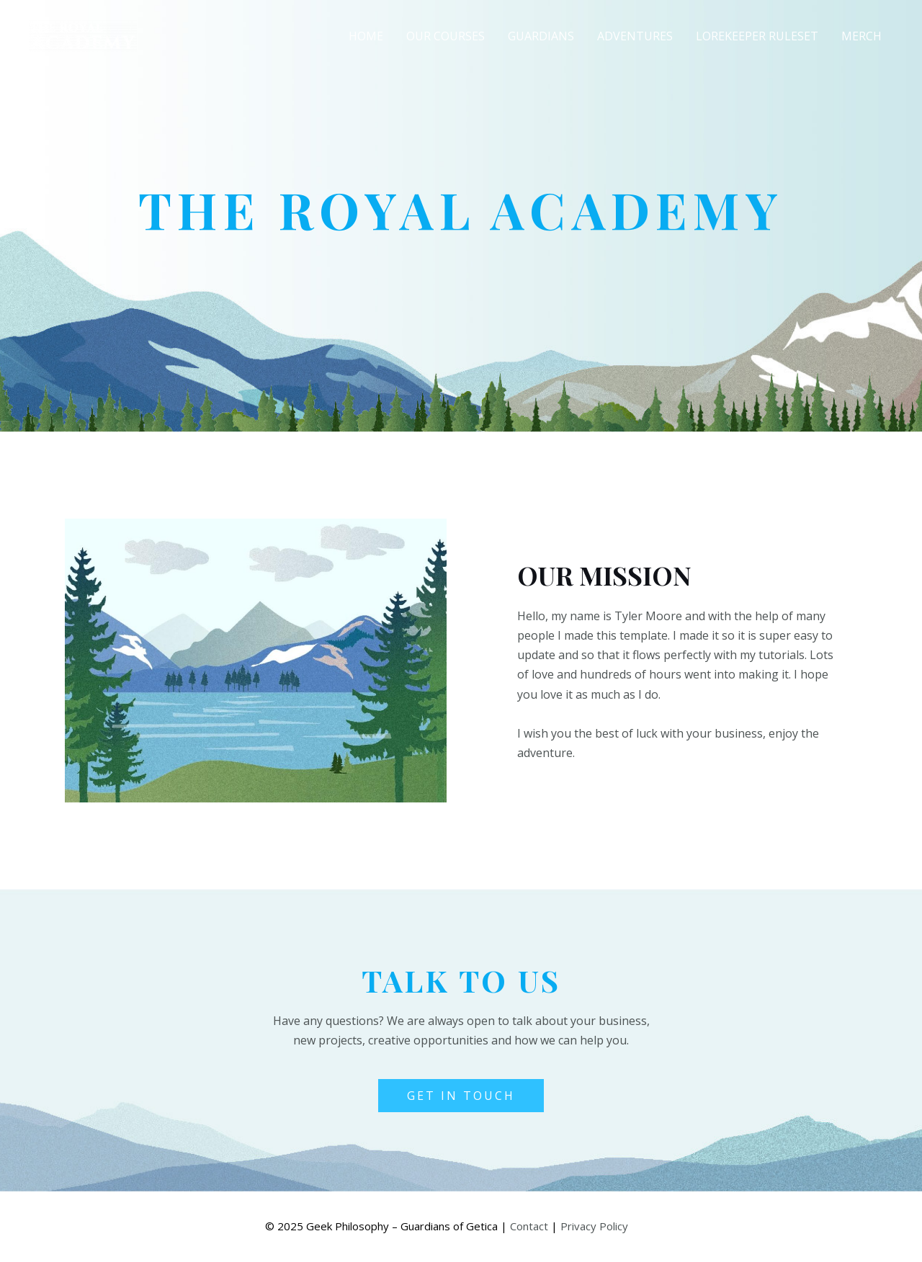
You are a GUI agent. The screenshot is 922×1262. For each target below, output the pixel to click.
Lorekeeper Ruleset (757, 36)
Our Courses (445, 36)
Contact (529, 1226)
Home (366, 36)
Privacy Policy (594, 1226)
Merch (861, 36)
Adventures (635, 36)
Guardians (541, 36)
